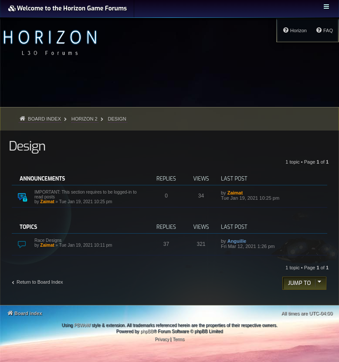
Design (27, 146)
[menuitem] (324, 30)
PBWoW (82, 325)
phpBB (146, 331)
